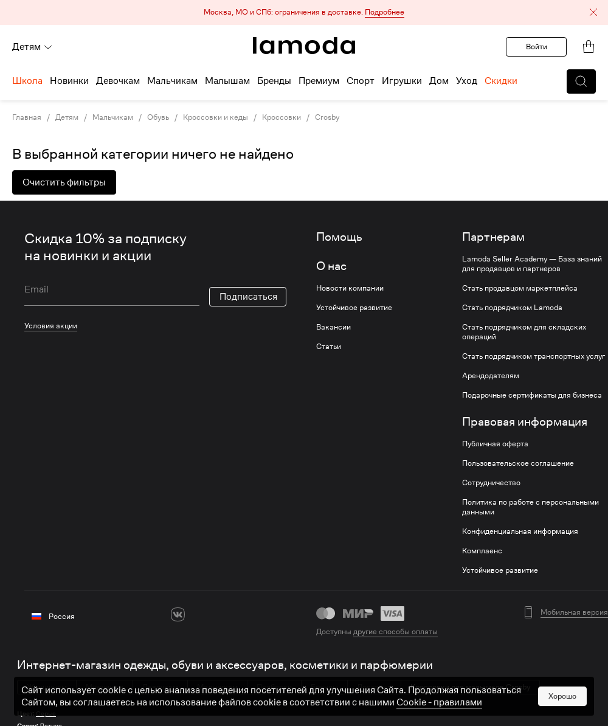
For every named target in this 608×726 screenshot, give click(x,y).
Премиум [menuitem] (319, 81)
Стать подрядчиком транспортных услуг (533, 356)
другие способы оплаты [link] (395, 631)
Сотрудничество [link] (491, 483)
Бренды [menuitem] (274, 81)
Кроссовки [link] (281, 117)
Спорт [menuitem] (361, 81)
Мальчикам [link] (112, 117)
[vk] (177, 614)
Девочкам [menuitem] (118, 81)
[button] (304, 12)
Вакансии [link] (333, 327)
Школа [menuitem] (27, 81)
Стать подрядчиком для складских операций (524, 332)
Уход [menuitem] (466, 81)
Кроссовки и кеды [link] (215, 117)
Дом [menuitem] (439, 81)
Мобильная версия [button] (574, 612)
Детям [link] (66, 117)
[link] (304, 45)
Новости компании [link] (350, 288)
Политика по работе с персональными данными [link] (530, 507)
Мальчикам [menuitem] (172, 81)
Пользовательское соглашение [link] (518, 463)
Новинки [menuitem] (69, 81)
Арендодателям (490, 376)
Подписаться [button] (248, 297)
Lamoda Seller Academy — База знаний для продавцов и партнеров (532, 264)
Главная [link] (26, 117)
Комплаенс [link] (482, 551)
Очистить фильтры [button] (64, 182)
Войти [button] (536, 46)
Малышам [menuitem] (227, 81)
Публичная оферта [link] (495, 444)
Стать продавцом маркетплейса (520, 288)
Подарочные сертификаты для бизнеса (532, 395)
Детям (32, 47)
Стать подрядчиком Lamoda (512, 308)
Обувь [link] (158, 117)
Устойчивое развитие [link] (354, 308)
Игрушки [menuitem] (402, 81)
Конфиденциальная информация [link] (520, 531)
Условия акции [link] (50, 325)
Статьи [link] (328, 346)
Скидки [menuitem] (501, 81)
